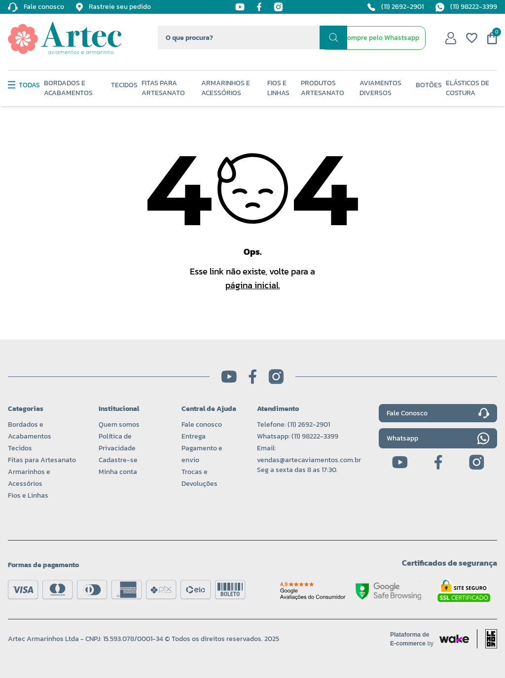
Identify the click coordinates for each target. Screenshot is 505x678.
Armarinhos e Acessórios (225, 88)
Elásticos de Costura (467, 88)
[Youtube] (240, 7)
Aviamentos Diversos (380, 88)
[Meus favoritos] (471, 38)
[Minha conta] (450, 38)
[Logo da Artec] (64, 38)
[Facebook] (259, 6)
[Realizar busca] (333, 37)
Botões (429, 85)
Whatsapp (438, 438)
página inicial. (252, 285)
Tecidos (124, 85)
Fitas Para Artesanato (163, 88)
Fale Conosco (438, 413)
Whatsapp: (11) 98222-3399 (297, 436)
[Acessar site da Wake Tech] (414, 639)
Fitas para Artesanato (42, 460)
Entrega (193, 436)
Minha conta (118, 472)
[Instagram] (278, 6)
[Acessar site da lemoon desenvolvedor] (487, 638)
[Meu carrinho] (492, 38)
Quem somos (119, 424)
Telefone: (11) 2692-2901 (293, 424)
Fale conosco (201, 424)
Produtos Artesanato (322, 88)
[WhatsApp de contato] (373, 38)
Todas (24, 85)
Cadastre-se (118, 460)
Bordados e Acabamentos (68, 88)
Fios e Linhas (278, 88)
